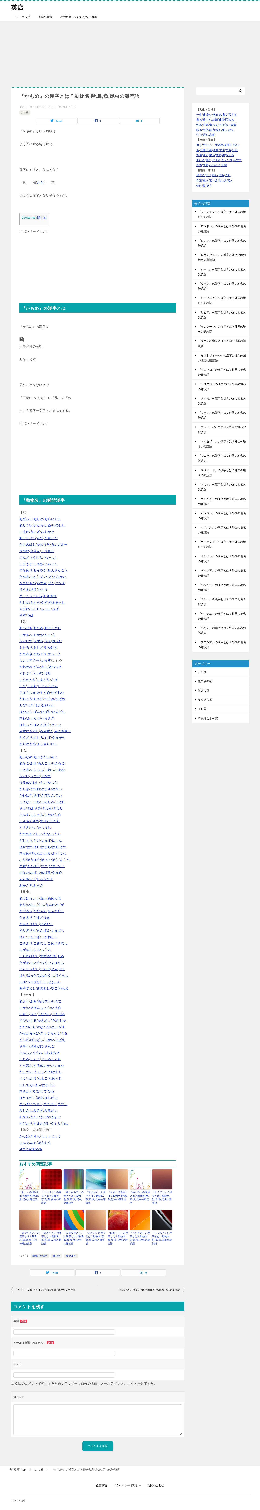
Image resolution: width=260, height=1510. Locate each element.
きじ (44, 666)
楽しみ (223, 180)
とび (22, 705)
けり (47, 673)
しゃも (32, 686)
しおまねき (51, 1052)
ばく (51, 583)
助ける (200, 160)
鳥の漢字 (71, 1256)
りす (22, 615)
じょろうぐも (51, 1059)
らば (55, 609)
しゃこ (35, 1059)
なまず (46, 840)
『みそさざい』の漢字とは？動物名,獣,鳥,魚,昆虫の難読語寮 (29, 1238)
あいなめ (26, 757)
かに (54, 1027)
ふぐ (55, 853)
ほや (40, 1097)
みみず (38, 1110)
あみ (33, 1001)
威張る (228, 145)
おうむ (57, 641)
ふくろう (33, 718)
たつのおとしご (30, 834)
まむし (62, 1104)
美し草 (202, 708)
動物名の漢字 (39, 1256)
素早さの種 (205, 681)
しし (54, 557)
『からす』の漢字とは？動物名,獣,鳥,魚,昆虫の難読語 (45, 1289)
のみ (54, 969)
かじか (53, 782)
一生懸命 (217, 145)
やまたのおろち (30, 1149)
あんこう (44, 763)
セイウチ (40, 570)
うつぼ (35, 776)
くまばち (57, 930)
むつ (44, 866)
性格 (199, 124)
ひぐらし (62, 975)
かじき (24, 789)
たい (33, 827)
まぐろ (64, 859)
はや (63, 847)
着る (199, 119)
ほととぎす (41, 724)
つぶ (22, 1078)
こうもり (47, 551)
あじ (54, 757)
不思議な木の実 (208, 718)
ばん (36, 711)
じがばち (26, 949)
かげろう (26, 911)
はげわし (48, 705)
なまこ (43, 1078)
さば (30, 808)
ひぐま (24, 589)
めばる (46, 872)
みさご (56, 724)
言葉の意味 (45, 17)
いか (22, 1007)
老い (209, 114)
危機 (203, 150)
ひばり (46, 711)
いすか (35, 634)
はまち (46, 847)
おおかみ (47, 531)
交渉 (222, 150)
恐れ (228, 175)
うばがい (44, 1014)
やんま (63, 988)
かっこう (54, 654)
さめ (37, 808)
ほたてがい (27, 1097)
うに (33, 1014)
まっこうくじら (30, 596)
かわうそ (43, 544)
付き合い (224, 124)
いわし (49, 769)
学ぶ (199, 134)
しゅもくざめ (29, 821)
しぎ (22, 686)
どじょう (26, 840)
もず (47, 737)
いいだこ (55, 1001)
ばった (32, 975)
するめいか (41, 1065)
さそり (24, 1046)
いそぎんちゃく (38, 1007)
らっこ (46, 609)
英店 (17, 6)
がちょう (40, 654)
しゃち (38, 564)
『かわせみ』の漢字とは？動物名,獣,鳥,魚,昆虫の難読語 (148, 1289)
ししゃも (36, 814)
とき (30, 705)
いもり (24, 1014)
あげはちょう (29, 898)
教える (217, 114)
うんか (50, 904)
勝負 (212, 155)
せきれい (57, 692)
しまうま (26, 564)
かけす (53, 647)
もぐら (35, 602)
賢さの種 (203, 690)
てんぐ (24, 1142)
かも (40, 182)
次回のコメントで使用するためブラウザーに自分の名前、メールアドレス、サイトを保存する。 (86, 1383)
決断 (216, 150)
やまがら (58, 737)
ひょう (43, 589)
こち (36, 802)
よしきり (43, 744)
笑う (209, 185)
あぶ (43, 898)
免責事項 (101, 1485)
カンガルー (59, 544)
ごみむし (40, 943)
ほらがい (51, 1097)
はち (22, 975)
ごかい (49, 1040)
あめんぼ (54, 898)
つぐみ (49, 699)
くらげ (24, 1040)
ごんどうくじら (30, 557)
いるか (24, 531)
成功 (218, 155)
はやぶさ (26, 711)
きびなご (47, 795)
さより (58, 808)
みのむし (43, 988)
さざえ (60, 1040)
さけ (22, 808)
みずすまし (27, 988)
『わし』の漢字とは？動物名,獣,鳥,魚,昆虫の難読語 (29, 1196)
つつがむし (53, 1072)
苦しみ (213, 180)
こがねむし (49, 937)
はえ (62, 969)
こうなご (26, 802)
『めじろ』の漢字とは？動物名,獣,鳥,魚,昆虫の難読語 (140, 1198)
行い (236, 145)
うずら (38, 641)
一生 (199, 114)
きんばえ (43, 930)
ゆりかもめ (27, 744)
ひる (51, 1091)
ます (22, 866)
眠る (199, 129)
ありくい (26, 525)
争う (199, 145)
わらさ (38, 885)
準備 (199, 155)
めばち (35, 872)
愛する (200, 175)
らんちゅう (27, 879)
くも (64, 1033)
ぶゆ (22, 982)
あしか (38, 519)
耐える (230, 155)
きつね (24, 551)
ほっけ (46, 859)
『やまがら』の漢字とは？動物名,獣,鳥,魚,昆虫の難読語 (96, 1198)
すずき (24, 827)
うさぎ (35, 531)
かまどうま (41, 917)
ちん (33, 576)
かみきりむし (29, 924)
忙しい (207, 145)
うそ (47, 641)
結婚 (215, 119)
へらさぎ (47, 718)
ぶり (22, 859)
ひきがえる (27, 1091)
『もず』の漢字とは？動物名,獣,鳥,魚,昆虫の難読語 (118, 1196)
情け (199, 185)
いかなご (58, 763)
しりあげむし (29, 956)
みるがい (51, 1110)
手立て (237, 160)
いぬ (47, 525)
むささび (50, 596)
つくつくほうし (52, 962)
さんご (49, 1046)
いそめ (56, 1007)
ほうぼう (33, 859)
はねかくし (46, 975)
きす (36, 795)
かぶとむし (56, 911)
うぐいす (26, 641)
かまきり (26, 917)
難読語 (56, 1256)
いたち (38, 525)
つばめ (60, 699)
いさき (24, 769)
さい (46, 557)
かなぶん (40, 911)
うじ (41, 904)
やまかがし (41, 1123)
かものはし (27, 544)
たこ (22, 1072)
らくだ (35, 609)
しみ (36, 949)
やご (54, 988)
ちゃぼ (38, 699)
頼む (208, 160)
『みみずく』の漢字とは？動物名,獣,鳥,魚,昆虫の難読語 (51, 1238)
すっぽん (26, 1065)
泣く (230, 180)
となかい (59, 576)
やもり (56, 1123)
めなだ (24, 872)
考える (232, 114)
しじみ (24, 1059)
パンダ (60, 583)
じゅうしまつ (29, 692)
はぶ (37, 1085)
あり (22, 904)
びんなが (36, 853)
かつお (35, 789)
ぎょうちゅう (50, 1033)
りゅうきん (45, 879)
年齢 (205, 129)
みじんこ (26, 1110)
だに (30, 1072)
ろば (30, 615)
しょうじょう (51, 1136)
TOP (20, 1469)
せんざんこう (57, 570)
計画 (209, 150)
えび (22, 1020)
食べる (213, 124)
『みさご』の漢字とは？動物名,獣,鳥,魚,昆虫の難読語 (96, 1238)
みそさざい (62, 731)
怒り (208, 175)
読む (205, 134)
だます (216, 160)
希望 (199, 180)
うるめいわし (29, 782)
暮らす (207, 119)
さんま (24, 814)
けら (22, 937)
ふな (63, 853)
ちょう (35, 962)
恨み (221, 175)
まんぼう (33, 866)
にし (22, 1085)
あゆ (33, 763)
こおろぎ (33, 937)
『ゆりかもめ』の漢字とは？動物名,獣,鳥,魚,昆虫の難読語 (74, 1198)
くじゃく (26, 673)
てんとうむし (29, 969)
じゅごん (51, 564)
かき (41, 1020)
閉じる (41, 217)
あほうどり (52, 628)
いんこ (46, 634)
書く (225, 114)
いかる (24, 634)
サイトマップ (21, 17)
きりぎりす (27, 930)
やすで (56, 1117)
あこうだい (41, 757)
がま (62, 1027)
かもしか (51, 538)
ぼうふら (54, 982)
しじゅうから (48, 686)
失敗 (228, 150)
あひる (38, 628)
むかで (24, 1117)
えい (43, 782)
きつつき (55, 666)
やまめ (57, 872)
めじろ (38, 737)
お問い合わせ (155, 1485)
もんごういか (40, 1117)
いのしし (58, 525)
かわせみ (26, 666)
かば (40, 538)
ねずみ (42, 583)
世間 (205, 124)
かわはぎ (26, 795)
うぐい (24, 776)
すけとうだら (50, 821)
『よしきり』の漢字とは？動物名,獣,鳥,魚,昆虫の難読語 (51, 1198)
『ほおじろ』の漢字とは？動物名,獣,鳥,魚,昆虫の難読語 (118, 1238)
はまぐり (48, 1085)
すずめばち (48, 956)
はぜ (22, 847)
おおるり (26, 647)
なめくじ (55, 1078)
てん (41, 576)
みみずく (46, 731)
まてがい (50, 1104)
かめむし (46, 924)
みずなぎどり (29, 731)
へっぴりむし (37, 982)
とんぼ (45, 969)
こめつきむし (57, 943)
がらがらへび (29, 1033)
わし (54, 744)
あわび (43, 1001)
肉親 (233, 124)
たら (57, 834)
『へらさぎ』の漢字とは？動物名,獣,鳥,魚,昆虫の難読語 (140, 1238)
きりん (35, 551)
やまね (24, 609)
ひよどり (58, 711)
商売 (205, 155)
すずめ (45, 692)
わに (65, 1123)
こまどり (43, 679)
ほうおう (44, 1142)
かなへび (43, 1027)
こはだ (60, 802)
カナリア (26, 660)
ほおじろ (26, 724)
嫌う (205, 180)
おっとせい (27, 538)
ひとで (42, 1091)
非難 (205, 165)
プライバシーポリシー (127, 1485)
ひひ (33, 589)
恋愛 (212, 134)
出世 (235, 150)
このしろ (47, 802)
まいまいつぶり (30, 1104)
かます (46, 789)
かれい (57, 789)
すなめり (26, 570)
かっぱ (24, 1136)
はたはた (33, 847)
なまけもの (27, 583)
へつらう (215, 165)
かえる (32, 1020)
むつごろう (57, 866)
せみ (61, 956)
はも (55, 847)
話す (231, 129)
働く (225, 129)
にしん (57, 840)
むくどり (26, 737)
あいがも (26, 628)
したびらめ (52, 814)
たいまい (57, 1065)
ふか (47, 853)
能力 (212, 129)
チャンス (227, 160)
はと (37, 705)
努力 (199, 165)
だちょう (26, 699)
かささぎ (26, 654)
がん (36, 666)
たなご (48, 834)
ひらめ (24, 853)
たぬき (24, 576)
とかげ (32, 1078)
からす (46, 660)
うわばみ (58, 1014)
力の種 (24, 112)
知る (231, 119)
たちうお (44, 827)
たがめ (24, 962)
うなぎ (46, 776)
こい (58, 795)
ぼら (55, 859)
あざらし (26, 519)
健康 (221, 119)
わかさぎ (26, 885)
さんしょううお (30, 1052)
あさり (24, 1001)
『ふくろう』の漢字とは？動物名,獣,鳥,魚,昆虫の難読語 (162, 1238)
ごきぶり (26, 943)
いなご (32, 904)
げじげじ (36, 1040)
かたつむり (27, 1027)
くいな (38, 673)
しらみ (46, 949)
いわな (60, 769)
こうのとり (27, 679)
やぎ (44, 602)
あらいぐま (52, 519)
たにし (39, 1072)
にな (30, 1085)
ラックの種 (205, 699)
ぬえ (33, 1142)
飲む (218, 129)
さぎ (54, 679)
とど (48, 576)
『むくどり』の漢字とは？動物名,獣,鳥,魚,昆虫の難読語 (162, 1198)
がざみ (50, 1020)
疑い (215, 175)
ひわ (22, 718)
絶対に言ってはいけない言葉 (78, 17)
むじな (24, 602)
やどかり (26, 1123)
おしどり (40, 647)
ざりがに (36, 1046)
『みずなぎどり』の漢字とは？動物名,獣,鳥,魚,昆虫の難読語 (74, 1238)
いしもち (36, 769)
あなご (24, 763)
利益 (224, 165)
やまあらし (57, 602)
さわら (47, 808)
